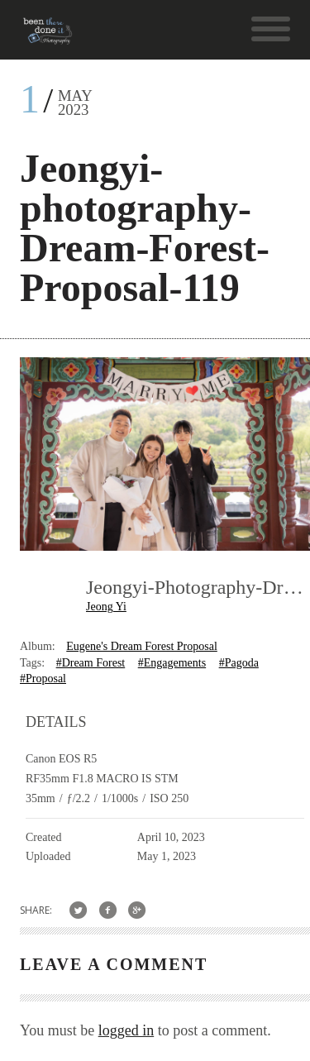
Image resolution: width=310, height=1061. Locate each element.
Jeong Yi (106, 606)
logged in (126, 1030)
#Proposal (43, 678)
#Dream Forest (91, 663)
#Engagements (172, 663)
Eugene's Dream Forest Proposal (141, 646)
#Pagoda (239, 663)
